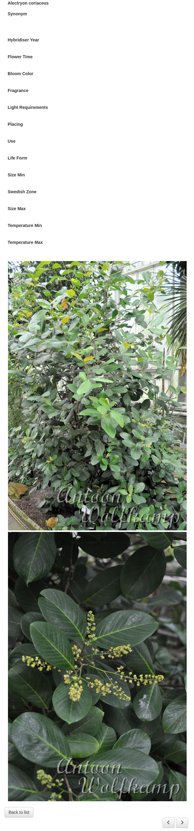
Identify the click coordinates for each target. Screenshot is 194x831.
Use (12, 141)
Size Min (16, 174)
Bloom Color (20, 73)
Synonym (17, 13)
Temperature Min (25, 225)
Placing (15, 124)
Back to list (19, 812)
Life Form (17, 158)
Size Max (17, 208)
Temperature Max (25, 242)
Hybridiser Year (23, 39)
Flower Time (20, 56)
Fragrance (18, 90)
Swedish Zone (22, 191)
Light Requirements (28, 107)
